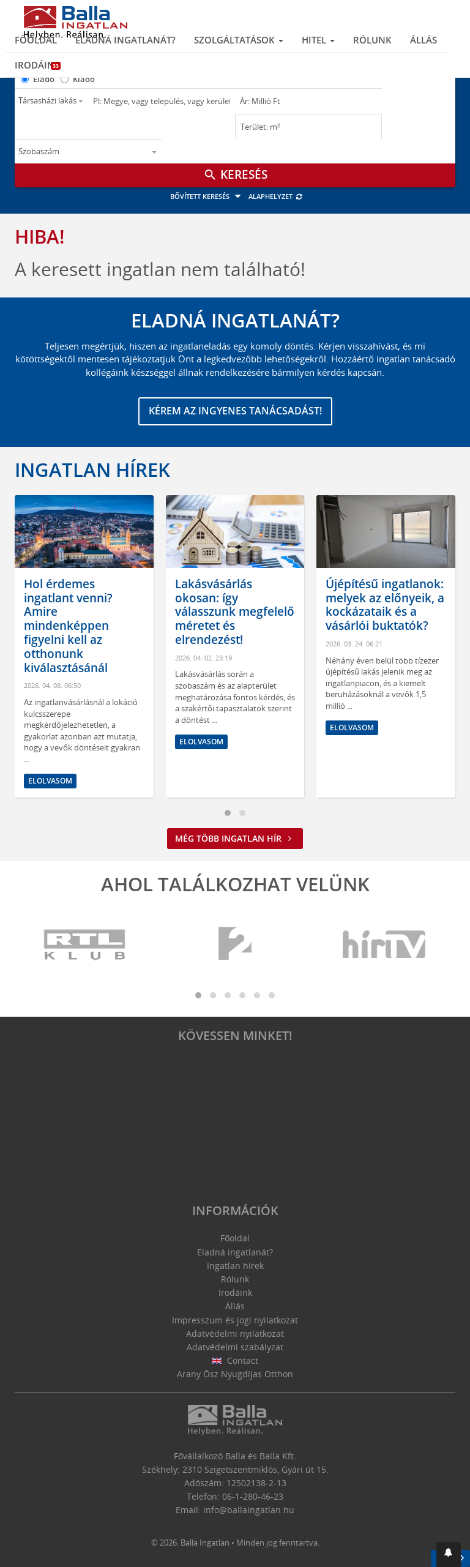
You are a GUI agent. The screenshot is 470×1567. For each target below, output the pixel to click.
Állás (423, 40)
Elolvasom (50, 781)
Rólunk (372, 40)
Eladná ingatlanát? (125, 40)
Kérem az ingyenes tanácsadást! (235, 410)
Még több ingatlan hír (235, 838)
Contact (235, 1360)
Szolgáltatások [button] (238, 40)
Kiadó (84, 78)
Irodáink (38, 65)
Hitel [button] (318, 40)
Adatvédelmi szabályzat (235, 1347)
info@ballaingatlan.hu (248, 1510)
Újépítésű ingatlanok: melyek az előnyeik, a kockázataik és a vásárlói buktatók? (385, 605)
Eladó (43, 78)
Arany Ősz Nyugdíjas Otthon (235, 1374)
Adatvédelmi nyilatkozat (235, 1333)
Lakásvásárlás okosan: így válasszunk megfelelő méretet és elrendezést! (234, 612)
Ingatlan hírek (92, 469)
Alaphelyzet (275, 196)
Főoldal (36, 40)
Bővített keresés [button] (207, 196)
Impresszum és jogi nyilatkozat (235, 1320)
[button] (448, 1554)
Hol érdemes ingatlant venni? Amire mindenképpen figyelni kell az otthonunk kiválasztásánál (68, 626)
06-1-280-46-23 (252, 1496)
